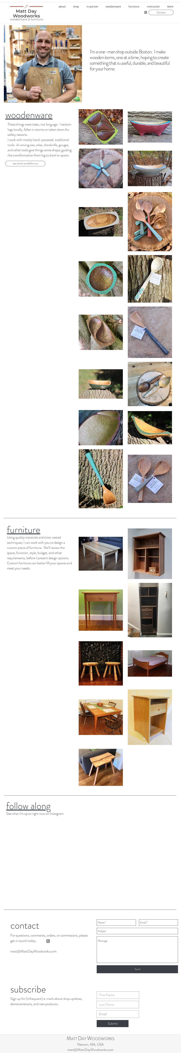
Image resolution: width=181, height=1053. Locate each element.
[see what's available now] (25, 163)
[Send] (137, 969)
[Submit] (113, 1023)
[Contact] (161, 12)
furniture (23, 530)
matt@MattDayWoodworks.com (33, 951)
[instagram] (145, 12)
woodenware (28, 115)
